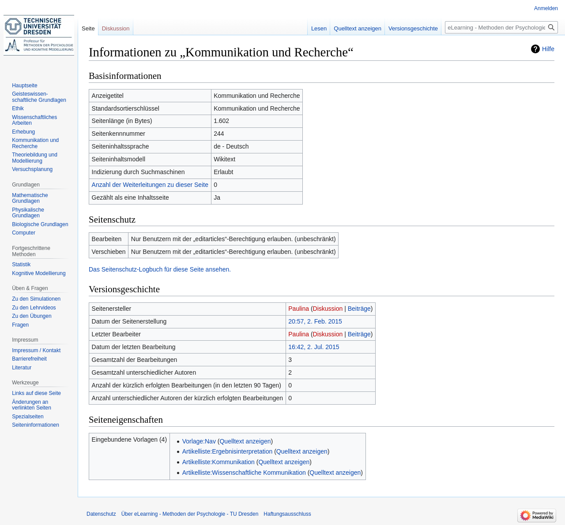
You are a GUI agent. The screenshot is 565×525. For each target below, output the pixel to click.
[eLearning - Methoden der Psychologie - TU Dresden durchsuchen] (501, 27)
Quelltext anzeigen (245, 441)
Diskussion (328, 308)
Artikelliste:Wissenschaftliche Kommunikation (244, 472)
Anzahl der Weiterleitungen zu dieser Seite (150, 184)
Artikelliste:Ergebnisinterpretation (227, 451)
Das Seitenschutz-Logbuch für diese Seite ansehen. (160, 269)
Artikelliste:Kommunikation (218, 461)
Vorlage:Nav (199, 441)
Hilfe (548, 48)
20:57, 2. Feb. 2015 (315, 321)
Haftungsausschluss (287, 514)
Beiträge (359, 308)
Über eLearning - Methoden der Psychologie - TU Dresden (190, 514)
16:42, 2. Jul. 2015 (313, 346)
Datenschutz (101, 514)
